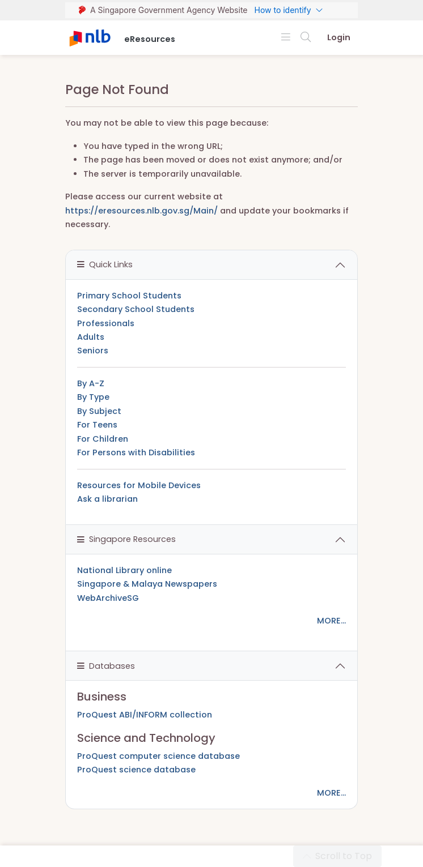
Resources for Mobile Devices (139, 485)
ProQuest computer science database (158, 756)
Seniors (92, 350)
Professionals (105, 323)
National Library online (124, 570)
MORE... (331, 620)
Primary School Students (129, 295)
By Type (93, 397)
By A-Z (90, 383)
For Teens (97, 424)
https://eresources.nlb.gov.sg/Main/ (141, 210)
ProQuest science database (136, 769)
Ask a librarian (107, 499)
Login (338, 37)
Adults (90, 337)
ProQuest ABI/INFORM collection (144, 714)
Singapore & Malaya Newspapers (147, 584)
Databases (106, 666)
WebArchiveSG (108, 598)
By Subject (99, 411)
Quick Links (105, 264)
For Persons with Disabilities (136, 452)
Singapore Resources (126, 539)
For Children (102, 439)
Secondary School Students (135, 309)
